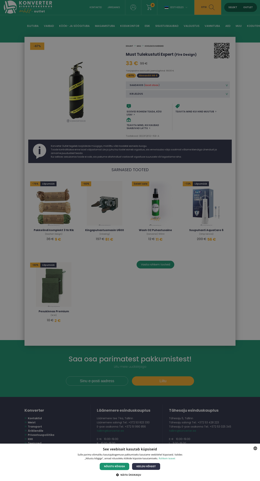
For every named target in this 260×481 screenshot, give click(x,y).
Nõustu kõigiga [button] (114, 466)
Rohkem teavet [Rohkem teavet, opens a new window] (167, 458)
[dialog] (130, 240)
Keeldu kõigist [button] (146, 466)
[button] (130, 474)
